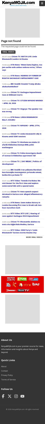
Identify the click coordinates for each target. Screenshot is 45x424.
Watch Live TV (10, 278)
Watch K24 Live (14, 284)
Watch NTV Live (8, 285)
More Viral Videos (34, 237)
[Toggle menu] (42, 3)
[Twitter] (10, 396)
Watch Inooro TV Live (23, 290)
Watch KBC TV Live (20, 284)
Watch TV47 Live (35, 284)
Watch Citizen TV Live (22, 279)
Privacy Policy (7, 375)
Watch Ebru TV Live (27, 285)
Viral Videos (8, 52)
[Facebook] (3, 396)
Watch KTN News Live (32, 279)
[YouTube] (22, 396)
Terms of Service (8, 379)
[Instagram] (16, 396)
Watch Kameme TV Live (11, 290)
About (3, 366)
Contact (4, 371)
